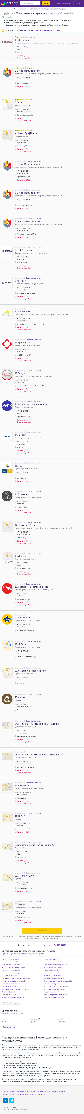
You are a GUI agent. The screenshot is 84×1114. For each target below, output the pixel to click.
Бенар (19, 102)
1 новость (18, 92)
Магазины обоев (7, 992)
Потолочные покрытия (51, 959)
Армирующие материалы (51, 984)
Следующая (60, 944)
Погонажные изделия (9, 995)
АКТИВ (20, 816)
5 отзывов (32, 37)
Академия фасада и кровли (30, 671)
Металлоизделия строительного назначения (16, 989)
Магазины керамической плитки (54, 989)
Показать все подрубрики (11, 1003)
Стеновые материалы (50, 973)
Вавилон (21, 494)
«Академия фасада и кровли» (32, 404)
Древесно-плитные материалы (11, 997)
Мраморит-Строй (25, 525)
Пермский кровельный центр (31, 587)
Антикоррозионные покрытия (53, 997)
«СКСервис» (22, 40)
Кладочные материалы (51, 962)
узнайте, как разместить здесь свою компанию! (42, 30)
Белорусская (14, 1095)
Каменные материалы (51, 992)
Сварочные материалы (51, 970)
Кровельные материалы (9, 959)
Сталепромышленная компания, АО (34, 845)
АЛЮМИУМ (22, 785)
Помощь (5, 1091)
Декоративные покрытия (52, 967)
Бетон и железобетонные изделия (13, 967)
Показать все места (9, 1027)
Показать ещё (42, 931)
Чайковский (61, 1022)
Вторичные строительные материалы (55, 995)
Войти (78, 3)
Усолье (60, 1019)
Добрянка (5, 1022)
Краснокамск (34, 1019)
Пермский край (13, 1013)
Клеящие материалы (8, 986)
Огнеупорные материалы (52, 976)
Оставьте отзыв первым (33, 161)
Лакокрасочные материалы (10, 984)
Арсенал (21, 697)
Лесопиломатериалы (8, 962)
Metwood (21, 904)
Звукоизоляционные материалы (54, 978)
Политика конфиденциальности (55, 1091)
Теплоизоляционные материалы (12, 973)
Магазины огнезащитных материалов (56, 986)
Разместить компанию (63, 3)
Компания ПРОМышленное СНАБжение (37, 724)
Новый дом (22, 311)
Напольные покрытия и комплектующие (14, 978)
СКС (18, 466)
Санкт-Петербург (23, 1095)
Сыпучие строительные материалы (13, 981)
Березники (5, 1019)
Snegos (20, 373)
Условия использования (36, 1091)
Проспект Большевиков (39, 1095)
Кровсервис (22, 617)
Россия (4, 1013)
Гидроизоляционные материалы (54, 965)
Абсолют (20, 281)
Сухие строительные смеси (10, 965)
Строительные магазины (9, 970)
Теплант (20, 435)
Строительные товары (18, 954)
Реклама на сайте (22, 1091)
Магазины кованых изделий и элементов (57, 981)
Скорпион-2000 (24, 876)
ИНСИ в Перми (23, 250)
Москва (5, 1095)
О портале (12, 1091)
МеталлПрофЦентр (26, 133)
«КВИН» (20, 556)
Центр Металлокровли (27, 71)
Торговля (5, 954)
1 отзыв (31, 68)
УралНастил (22, 342)
